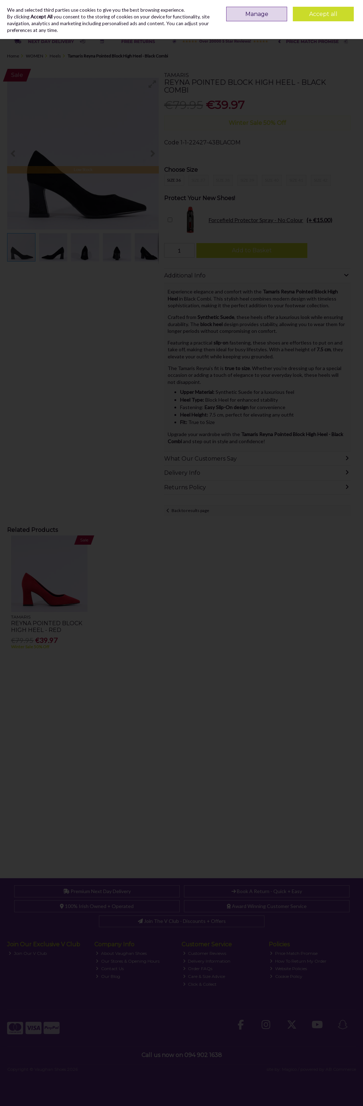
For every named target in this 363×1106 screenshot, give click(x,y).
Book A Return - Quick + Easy (266, 891)
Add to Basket (252, 250)
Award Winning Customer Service (267, 906)
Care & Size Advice (204, 976)
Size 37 (198, 180)
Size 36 (174, 180)
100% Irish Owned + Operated (97, 906)
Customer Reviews (205, 953)
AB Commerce (340, 1069)
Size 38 (223, 180)
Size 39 (247, 180)
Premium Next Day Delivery (97, 891)
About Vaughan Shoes (121, 953)
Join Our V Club (28, 953)
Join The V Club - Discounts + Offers (182, 921)
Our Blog (108, 976)
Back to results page (190, 510)
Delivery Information (207, 961)
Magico (289, 1069)
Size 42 (321, 180)
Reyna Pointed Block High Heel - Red (46, 626)
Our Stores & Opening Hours (128, 961)
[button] (152, 84)
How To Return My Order (298, 961)
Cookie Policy (286, 976)
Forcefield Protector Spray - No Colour (254, 219)
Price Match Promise (294, 953)
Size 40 (272, 180)
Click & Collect (200, 984)
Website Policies (288, 968)
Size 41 (296, 180)
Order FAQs (198, 968)
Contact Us (110, 968)
